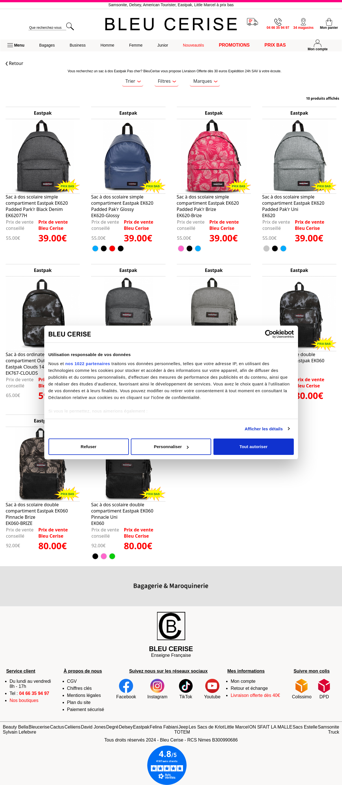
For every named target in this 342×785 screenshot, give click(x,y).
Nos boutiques (24, 700)
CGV (72, 681)
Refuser (88, 446)
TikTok (186, 689)
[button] (15, 45)
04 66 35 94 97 (34, 693)
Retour (14, 63)
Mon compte (243, 681)
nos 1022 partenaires (87, 363)
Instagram (157, 689)
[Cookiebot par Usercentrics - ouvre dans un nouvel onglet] (269, 334)
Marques (205, 81)
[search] (47, 27)
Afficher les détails (264, 428)
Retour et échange (249, 688)
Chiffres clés (79, 688)
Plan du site (79, 702)
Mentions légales (84, 695)
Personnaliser (171, 446)
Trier (133, 81)
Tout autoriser (253, 446)
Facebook (126, 689)
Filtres (167, 81)
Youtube (212, 689)
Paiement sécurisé (85, 709)
